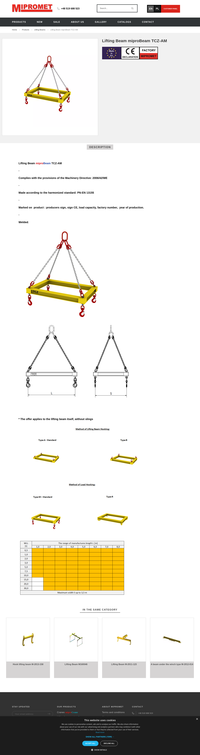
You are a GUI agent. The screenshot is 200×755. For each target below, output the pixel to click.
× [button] (197, 719)
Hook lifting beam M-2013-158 (28, 664)
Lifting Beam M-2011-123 (124, 664)
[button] (100, 737)
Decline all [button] (109, 743)
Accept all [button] (90, 743)
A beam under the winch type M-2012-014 (172, 664)
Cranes (67, 712)
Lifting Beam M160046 (76, 664)
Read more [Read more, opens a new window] (100, 732)
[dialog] (100, 735)
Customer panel (170, 9)
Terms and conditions (113, 712)
